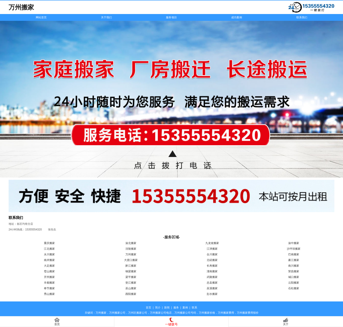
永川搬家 (49, 254)
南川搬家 (293, 265)
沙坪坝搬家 (293, 248)
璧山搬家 (49, 271)
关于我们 (106, 17)
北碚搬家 (212, 260)
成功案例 (236, 17)
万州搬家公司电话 (161, 312)
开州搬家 (49, 277)
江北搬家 (49, 248)
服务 (176, 307)
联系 (194, 307)
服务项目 (171, 17)
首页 (148, 307)
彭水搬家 (212, 294)
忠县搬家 (212, 282)
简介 (158, 307)
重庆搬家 (49, 243)
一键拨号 (171, 324)
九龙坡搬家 (212, 243)
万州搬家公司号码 (185, 312)
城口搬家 (293, 277)
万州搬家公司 (117, 312)
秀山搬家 (49, 294)
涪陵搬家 (130, 248)
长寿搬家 (212, 265)
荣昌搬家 (293, 271)
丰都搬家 (49, 282)
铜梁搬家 (130, 271)
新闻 (167, 307)
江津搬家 (212, 248)
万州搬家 (130, 254)
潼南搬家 (212, 271)
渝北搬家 (130, 243)
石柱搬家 (293, 288)
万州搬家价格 (207, 312)
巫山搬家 (130, 288)
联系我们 (301, 17)
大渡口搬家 (131, 260)
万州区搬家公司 (137, 312)
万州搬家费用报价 (248, 312)
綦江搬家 (293, 260)
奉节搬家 (49, 288)
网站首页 (41, 17)
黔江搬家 (130, 265)
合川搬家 (212, 254)
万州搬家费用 (226, 312)
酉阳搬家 (130, 294)
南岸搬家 (49, 260)
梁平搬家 (130, 277)
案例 (185, 307)
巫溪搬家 (212, 288)
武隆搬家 (212, 277)
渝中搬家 (293, 243)
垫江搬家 (130, 282)
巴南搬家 (293, 254)
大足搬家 (49, 265)
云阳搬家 (293, 282)
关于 (285, 324)
